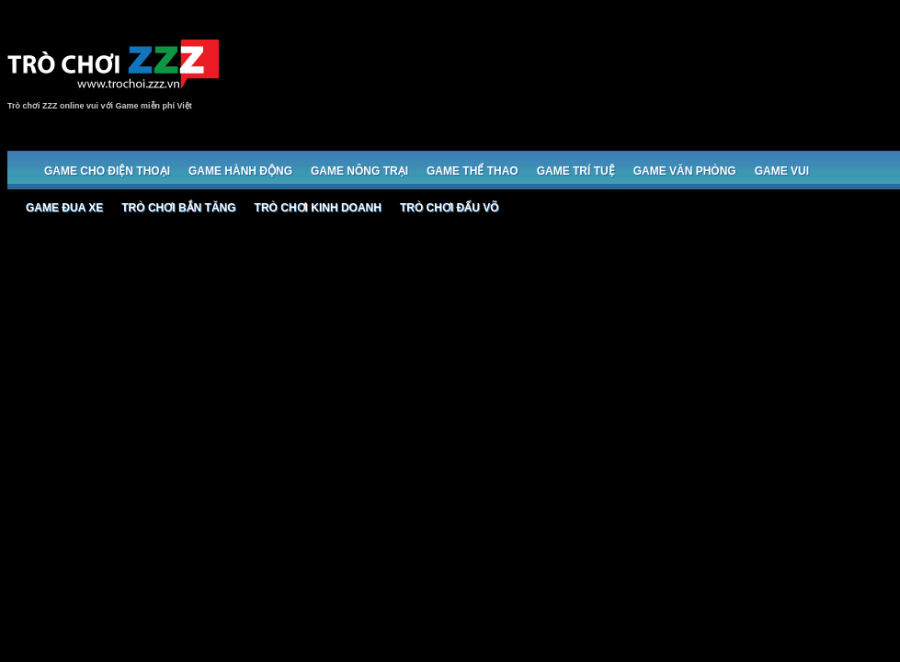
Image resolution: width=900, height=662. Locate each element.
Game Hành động (240, 171)
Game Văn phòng (684, 171)
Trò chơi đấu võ (449, 207)
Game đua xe (64, 207)
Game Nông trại (359, 171)
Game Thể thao (472, 171)
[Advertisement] (841, 82)
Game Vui (782, 171)
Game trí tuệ (576, 171)
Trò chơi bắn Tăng (178, 207)
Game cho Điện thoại (107, 171)
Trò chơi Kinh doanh (318, 207)
